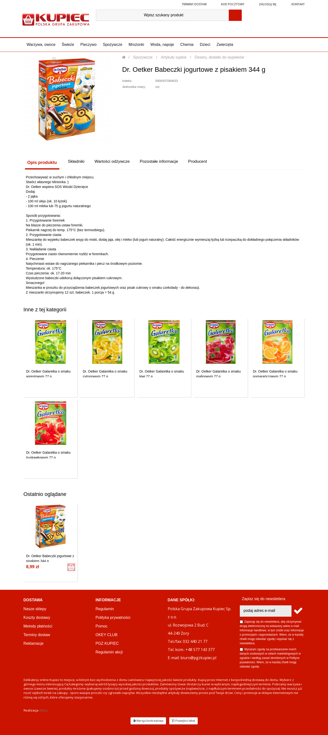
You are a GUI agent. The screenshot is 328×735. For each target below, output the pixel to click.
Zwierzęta (225, 44)
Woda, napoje (162, 44)
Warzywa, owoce (41, 44)
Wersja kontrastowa (148, 720)
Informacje (108, 599)
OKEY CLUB (107, 634)
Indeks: (127, 81)
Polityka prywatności (113, 617)
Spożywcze (112, 44)
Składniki (76, 162)
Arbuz (43, 710)
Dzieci (205, 44)
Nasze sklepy (35, 608)
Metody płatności (38, 626)
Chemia (186, 44)
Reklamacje (34, 643)
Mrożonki (136, 44)
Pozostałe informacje (166, 162)
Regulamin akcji (109, 652)
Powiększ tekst (183, 720)
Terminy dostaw (194, 4)
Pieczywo (88, 44)
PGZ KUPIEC (107, 643)
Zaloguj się (267, 4)
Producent (207, 162)
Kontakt (298, 4)
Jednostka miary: (134, 87)
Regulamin (105, 608)
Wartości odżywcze (115, 162)
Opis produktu (41, 162)
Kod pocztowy (232, 4)
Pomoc (102, 626)
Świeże (68, 44)
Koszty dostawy (37, 617)
